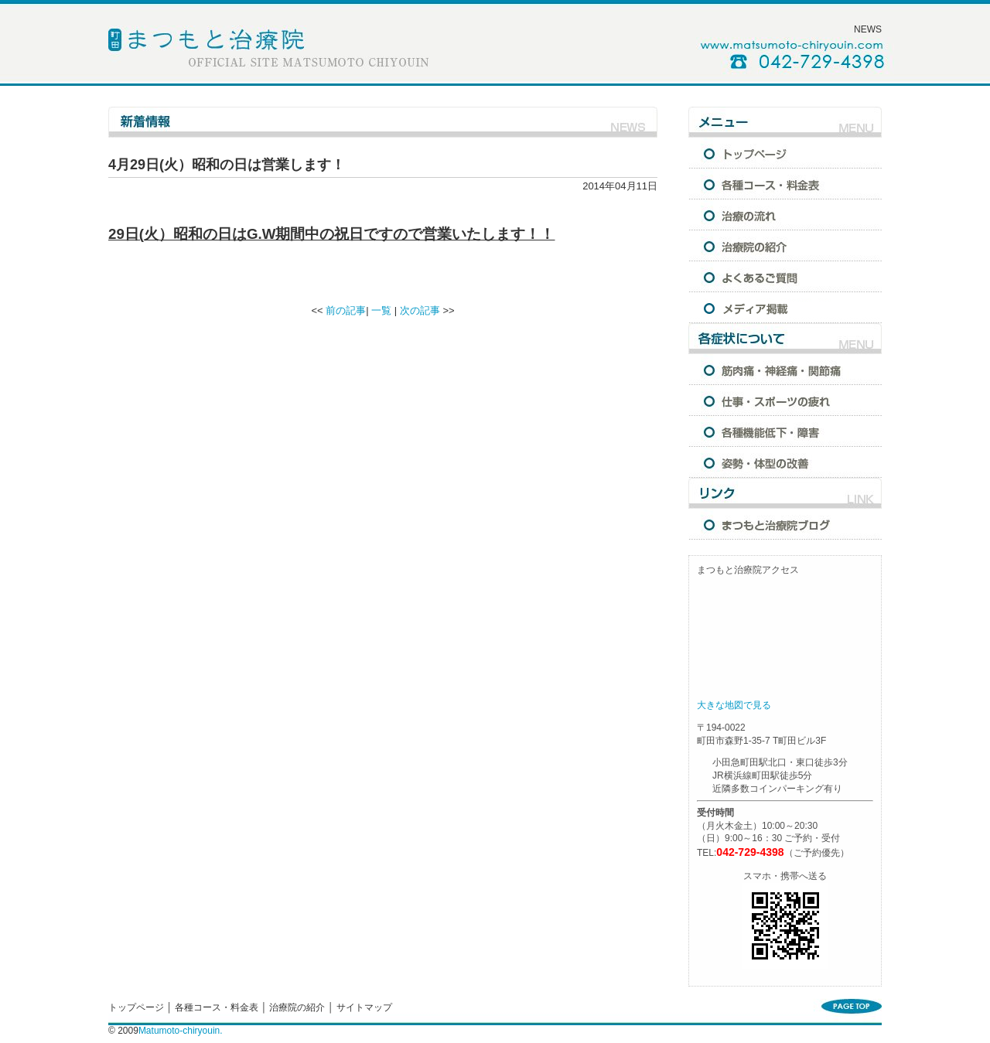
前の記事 (346, 310)
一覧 (381, 310)
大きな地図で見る (734, 705)
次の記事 (420, 310)
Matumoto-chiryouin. (180, 1030)
